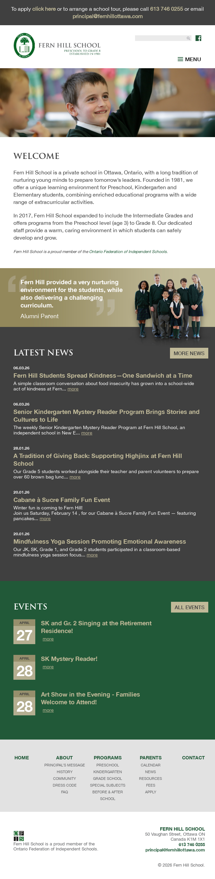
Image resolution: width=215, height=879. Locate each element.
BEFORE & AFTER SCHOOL (107, 795)
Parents (151, 757)
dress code (65, 785)
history (65, 772)
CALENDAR (151, 765)
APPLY (150, 792)
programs (108, 757)
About (64, 757)
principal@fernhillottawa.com (108, 16)
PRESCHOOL (107, 765)
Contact (193, 757)
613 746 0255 (166, 9)
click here (44, 9)
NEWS (150, 772)
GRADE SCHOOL (107, 779)
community (64, 779)
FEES (150, 785)
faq (64, 792)
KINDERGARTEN (107, 772)
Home (21, 757)
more (73, 388)
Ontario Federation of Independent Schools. (128, 251)
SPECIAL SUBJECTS (107, 785)
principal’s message (64, 765)
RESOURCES (150, 779)
